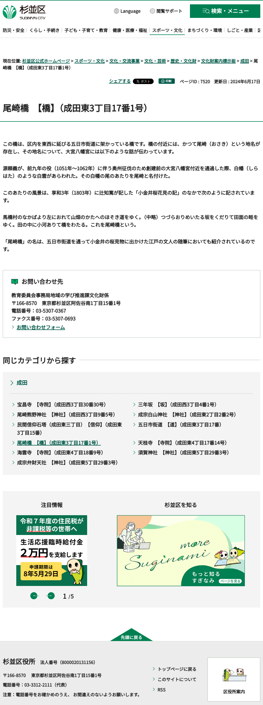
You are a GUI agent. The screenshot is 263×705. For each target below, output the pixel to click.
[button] (127, 10)
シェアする (120, 65)
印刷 (169, 65)
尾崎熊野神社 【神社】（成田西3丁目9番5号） (67, 398)
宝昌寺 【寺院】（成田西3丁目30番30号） (63, 388)
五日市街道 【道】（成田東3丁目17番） (181, 408)
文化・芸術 (155, 45)
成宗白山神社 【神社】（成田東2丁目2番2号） (188, 398)
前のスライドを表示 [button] (33, 580)
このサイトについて (176, 663)
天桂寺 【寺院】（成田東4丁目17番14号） (183, 426)
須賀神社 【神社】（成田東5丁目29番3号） (185, 436)
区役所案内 (234, 676)
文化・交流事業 (124, 45)
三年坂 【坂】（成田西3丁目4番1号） (178, 388)
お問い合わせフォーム (41, 311)
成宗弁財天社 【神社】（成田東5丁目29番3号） (68, 446)
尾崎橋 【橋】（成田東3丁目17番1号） (59, 426)
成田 (244, 45)
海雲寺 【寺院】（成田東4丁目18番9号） (61, 436)
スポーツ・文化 (89, 45)
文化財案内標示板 (218, 45)
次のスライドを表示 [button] (51, 580)
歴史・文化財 (183, 45)
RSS (161, 674)
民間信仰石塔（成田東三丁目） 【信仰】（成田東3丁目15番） (69, 413)
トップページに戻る (176, 653)
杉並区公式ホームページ (46, 45)
